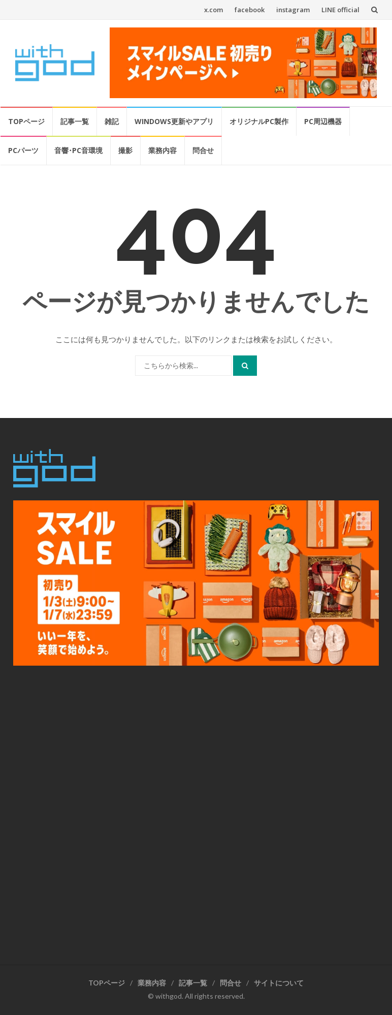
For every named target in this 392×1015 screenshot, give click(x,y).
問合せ (203, 150)
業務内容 (162, 150)
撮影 (125, 150)
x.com (213, 9)
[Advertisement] (196, 810)
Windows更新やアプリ (174, 121)
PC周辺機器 (323, 121)
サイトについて (279, 982)
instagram (293, 9)
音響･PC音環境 (78, 150)
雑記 (112, 121)
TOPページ (26, 121)
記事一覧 (74, 121)
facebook (250, 9)
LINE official (340, 9)
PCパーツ (23, 150)
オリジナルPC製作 (259, 121)
